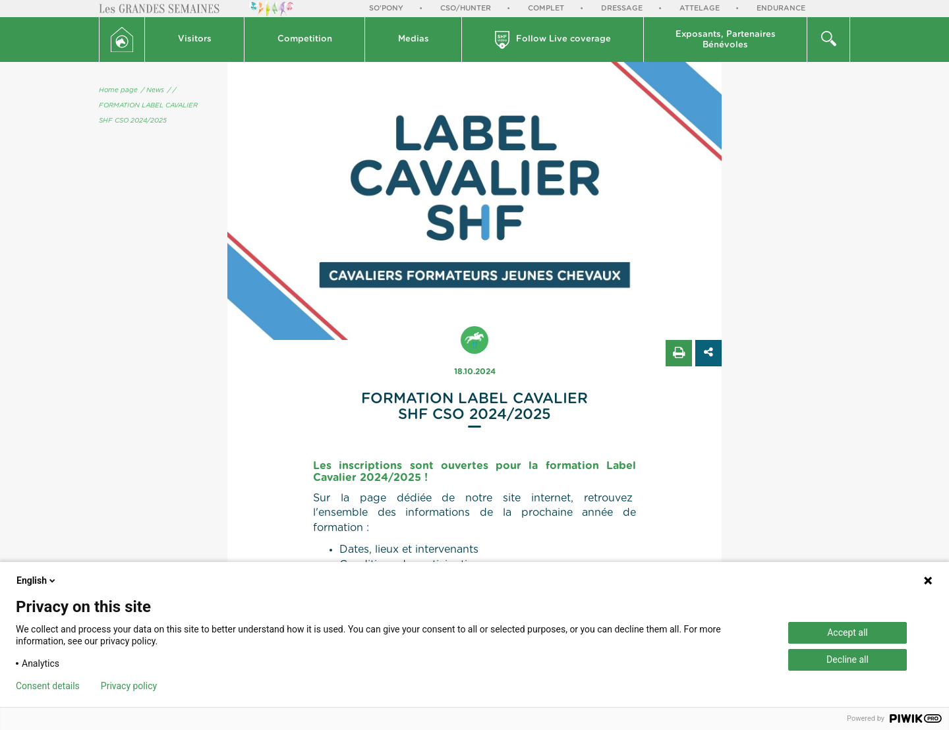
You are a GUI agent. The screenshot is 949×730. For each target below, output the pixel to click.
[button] (194, 39)
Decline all (847, 659)
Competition (304, 39)
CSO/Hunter (465, 8)
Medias (413, 39)
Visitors (195, 39)
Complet (546, 8)
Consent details (48, 686)
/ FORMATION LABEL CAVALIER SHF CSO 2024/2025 (148, 105)
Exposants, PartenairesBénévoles (726, 39)
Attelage (699, 8)
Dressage (622, 8)
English (36, 580)
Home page (118, 90)
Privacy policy (129, 686)
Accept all (847, 632)
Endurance (781, 8)
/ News (152, 90)
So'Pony (386, 8)
